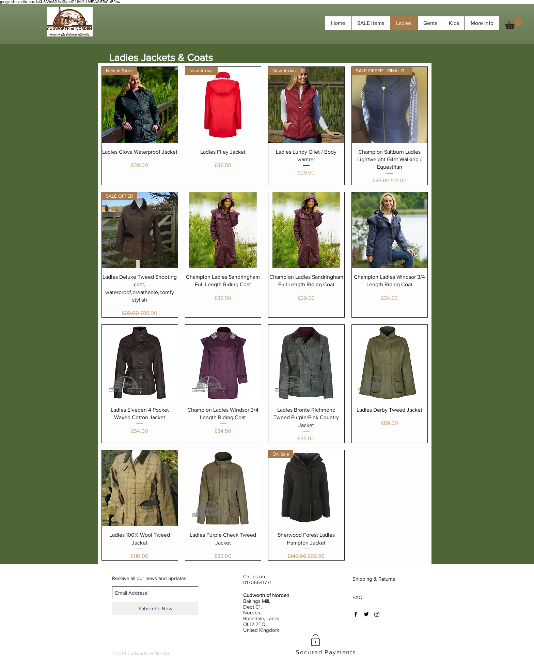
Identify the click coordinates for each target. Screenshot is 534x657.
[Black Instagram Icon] (377, 614)
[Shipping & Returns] (374, 578)
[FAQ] (357, 597)
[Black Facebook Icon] (355, 614)
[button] (513, 23)
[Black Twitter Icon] (366, 614)
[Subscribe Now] (155, 608)
